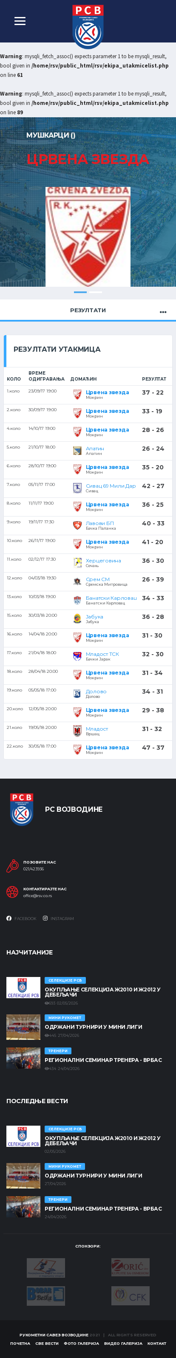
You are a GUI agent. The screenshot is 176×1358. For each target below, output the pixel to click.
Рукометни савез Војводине (54, 1335)
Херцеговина (103, 560)
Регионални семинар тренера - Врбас (103, 1060)
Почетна (20, 1343)
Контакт (157, 1343)
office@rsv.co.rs (37, 896)
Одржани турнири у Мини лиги (93, 1027)
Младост (97, 729)
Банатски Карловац (111, 598)
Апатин (95, 448)
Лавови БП (100, 523)
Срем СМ (98, 579)
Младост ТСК (102, 654)
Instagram (58, 918)
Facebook (21, 918)
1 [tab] (80, 292)
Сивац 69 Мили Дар (111, 486)
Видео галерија (123, 1343)
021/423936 (33, 869)
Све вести (47, 1343)
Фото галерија (81, 1343)
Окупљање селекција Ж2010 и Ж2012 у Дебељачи (103, 992)
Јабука (95, 616)
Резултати (88, 310)
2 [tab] (95, 292)
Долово (96, 691)
